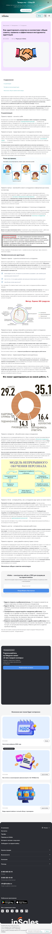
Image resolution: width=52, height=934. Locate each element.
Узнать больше (26, 10)
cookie (41, 931)
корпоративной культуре (28, 121)
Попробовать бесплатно (26, 590)
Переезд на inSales (7, 837)
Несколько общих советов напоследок (14, 90)
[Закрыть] (48, 2)
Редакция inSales (21, 38)
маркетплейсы (45, 774)
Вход (39, 15)
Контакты (4, 831)
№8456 (3, 932)
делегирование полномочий (19, 518)
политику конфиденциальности (42, 593)
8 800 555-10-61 (7, 878)
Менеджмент (14, 25)
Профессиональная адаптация (11, 87)
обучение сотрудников (42, 439)
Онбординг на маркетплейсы (10, 843)
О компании (5, 827)
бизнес (46, 740)
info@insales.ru (6, 883)
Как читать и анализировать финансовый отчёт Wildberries (20, 777)
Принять (47, 931)
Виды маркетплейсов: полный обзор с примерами (17, 811)
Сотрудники (23, 25)
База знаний (6, 25)
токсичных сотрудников (38, 215)
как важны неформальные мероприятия (23, 196)
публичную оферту (24, 593)
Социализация (7, 83)
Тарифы (3, 834)
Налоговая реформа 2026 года (11, 744)
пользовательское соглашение (32, 593)
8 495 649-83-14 (6, 872)
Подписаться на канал (26, 667)
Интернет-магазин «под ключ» (10, 840)
